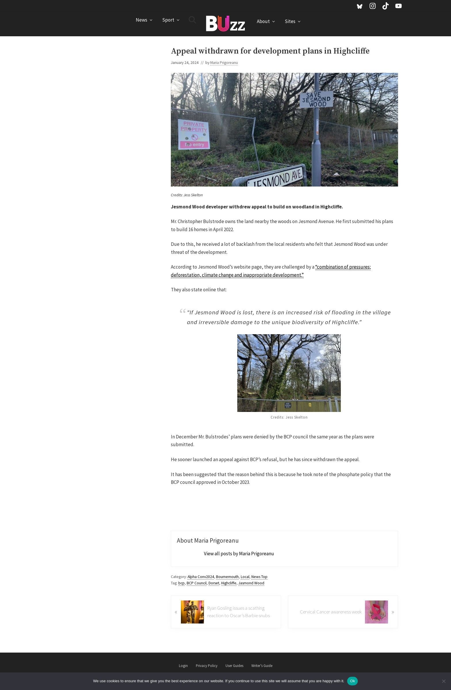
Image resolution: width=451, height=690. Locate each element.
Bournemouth (227, 576)
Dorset (214, 583)
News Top (259, 576)
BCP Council (197, 583)
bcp (181, 583)
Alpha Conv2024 (201, 576)
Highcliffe (228, 583)
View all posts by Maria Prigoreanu (239, 553)
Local (245, 576)
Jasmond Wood (251, 583)
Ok (352, 681)
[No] (444, 681)
